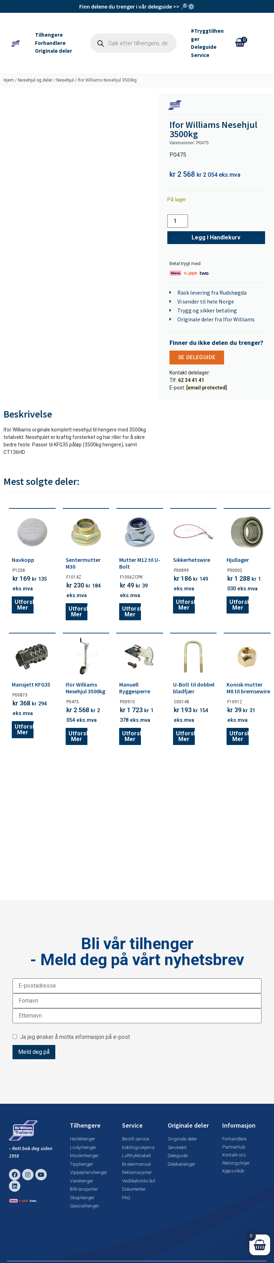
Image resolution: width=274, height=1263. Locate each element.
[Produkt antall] (177, 221)
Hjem (9, 80)
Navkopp (23, 559)
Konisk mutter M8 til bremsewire (248, 688)
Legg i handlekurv (216, 237)
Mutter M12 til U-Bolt (139, 563)
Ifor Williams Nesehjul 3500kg (85, 688)
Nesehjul (65, 80)
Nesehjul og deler (35, 80)
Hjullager (238, 559)
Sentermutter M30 (83, 563)
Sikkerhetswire (191, 559)
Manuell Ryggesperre (134, 688)
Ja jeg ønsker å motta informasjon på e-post (71, 1037)
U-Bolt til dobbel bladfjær (193, 688)
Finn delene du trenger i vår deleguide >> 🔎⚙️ (137, 6)
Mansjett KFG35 (31, 684)
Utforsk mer (24, 605)
